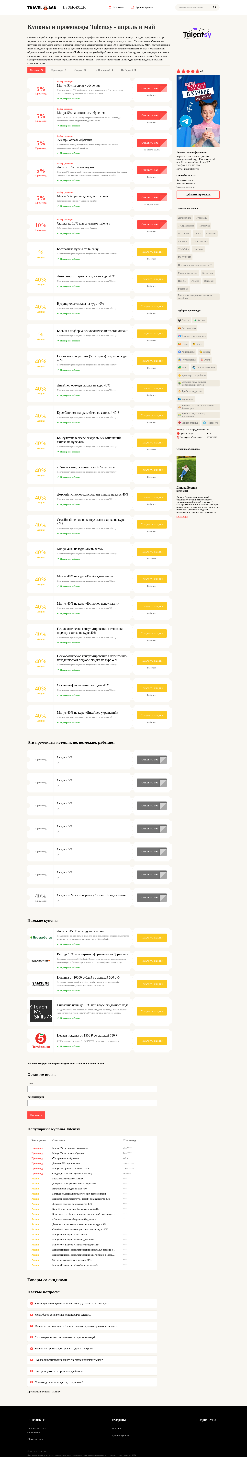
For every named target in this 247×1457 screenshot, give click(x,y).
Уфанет (195, 281)
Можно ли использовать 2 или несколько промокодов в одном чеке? (76, 1326)
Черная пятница (188, 423)
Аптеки (199, 320)
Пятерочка (204, 225)
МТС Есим (184, 233)
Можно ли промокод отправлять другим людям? (64, 1348)
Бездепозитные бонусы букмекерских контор (192, 383)
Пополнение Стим (203, 367)
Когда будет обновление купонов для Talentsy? (63, 1315)
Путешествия (187, 360)
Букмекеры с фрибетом (192, 375)
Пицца (205, 352)
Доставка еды (187, 328)
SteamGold (207, 273)
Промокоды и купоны (38, 1392)
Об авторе (182, 517)
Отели (206, 360)
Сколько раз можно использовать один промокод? (65, 1337)
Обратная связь (35, 1439)
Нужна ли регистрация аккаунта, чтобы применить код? (69, 1360)
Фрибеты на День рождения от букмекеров (196, 407)
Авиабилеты (186, 352)
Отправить (36, 1115)
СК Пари (183, 241)
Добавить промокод (198, 194)
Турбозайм (201, 217)
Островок (209, 281)
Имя (30, 1083)
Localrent (198, 249)
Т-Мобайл (183, 249)
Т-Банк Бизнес (200, 241)
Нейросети (210, 423)
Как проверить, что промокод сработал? (59, 1371)
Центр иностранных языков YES (195, 265)
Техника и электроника (192, 336)
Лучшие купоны (120, 1435)
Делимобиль (184, 217)
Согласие (211, 233)
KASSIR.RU (184, 257)
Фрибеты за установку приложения (191, 415)
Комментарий (35, 1097)
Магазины (117, 1428)
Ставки (183, 320)
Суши (183, 344)
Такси (197, 344)
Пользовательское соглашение (36, 1430)
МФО (183, 367)
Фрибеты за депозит (190, 391)
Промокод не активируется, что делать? (59, 1382)
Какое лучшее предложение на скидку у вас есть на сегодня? (72, 1303)
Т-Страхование (186, 225)
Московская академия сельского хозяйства (195, 296)
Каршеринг (185, 399)
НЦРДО (182, 281)
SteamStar (183, 288)
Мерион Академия (188, 273)
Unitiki (198, 233)
